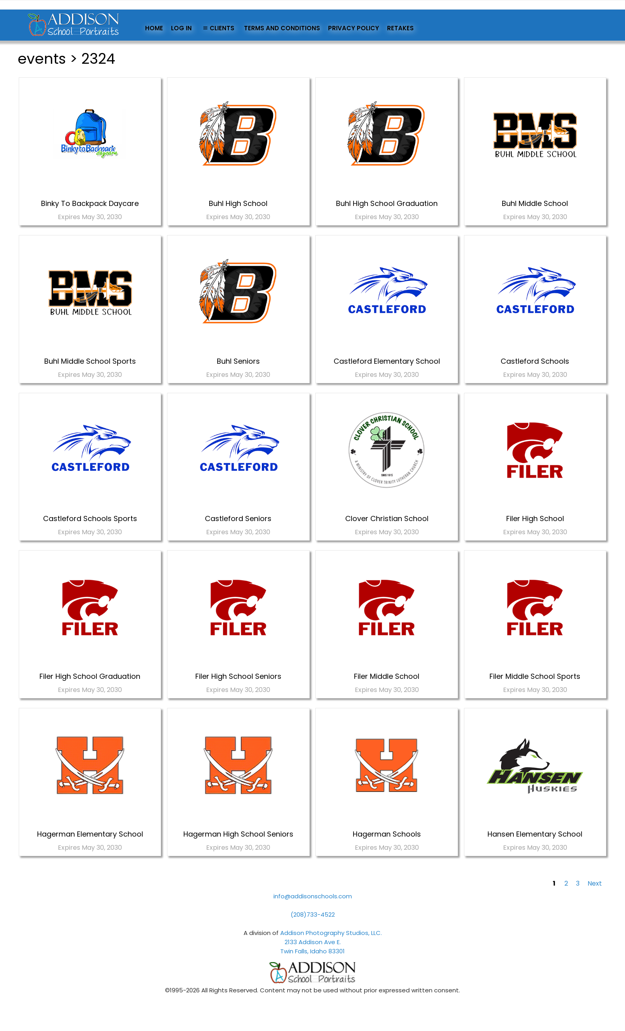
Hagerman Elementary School (90, 834)
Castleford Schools (535, 361)
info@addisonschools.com (312, 896)
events (42, 59)
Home (154, 28)
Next (595, 883)
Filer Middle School (386, 676)
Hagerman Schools (387, 834)
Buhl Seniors (238, 361)
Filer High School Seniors (238, 676)
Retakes (400, 28)
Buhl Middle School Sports (90, 361)
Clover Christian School (386, 518)
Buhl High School (238, 203)
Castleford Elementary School (387, 361)
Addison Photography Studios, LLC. (331, 933)
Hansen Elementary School (534, 834)
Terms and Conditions (282, 28)
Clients (217, 28)
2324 (98, 59)
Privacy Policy (353, 28)
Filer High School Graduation (89, 676)
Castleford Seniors (238, 518)
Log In (181, 28)
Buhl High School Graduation (387, 203)
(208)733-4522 (313, 914)
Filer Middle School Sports (534, 676)
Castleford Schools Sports (90, 518)
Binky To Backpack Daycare (90, 203)
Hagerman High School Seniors (238, 834)
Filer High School (535, 518)
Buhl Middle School (535, 203)
